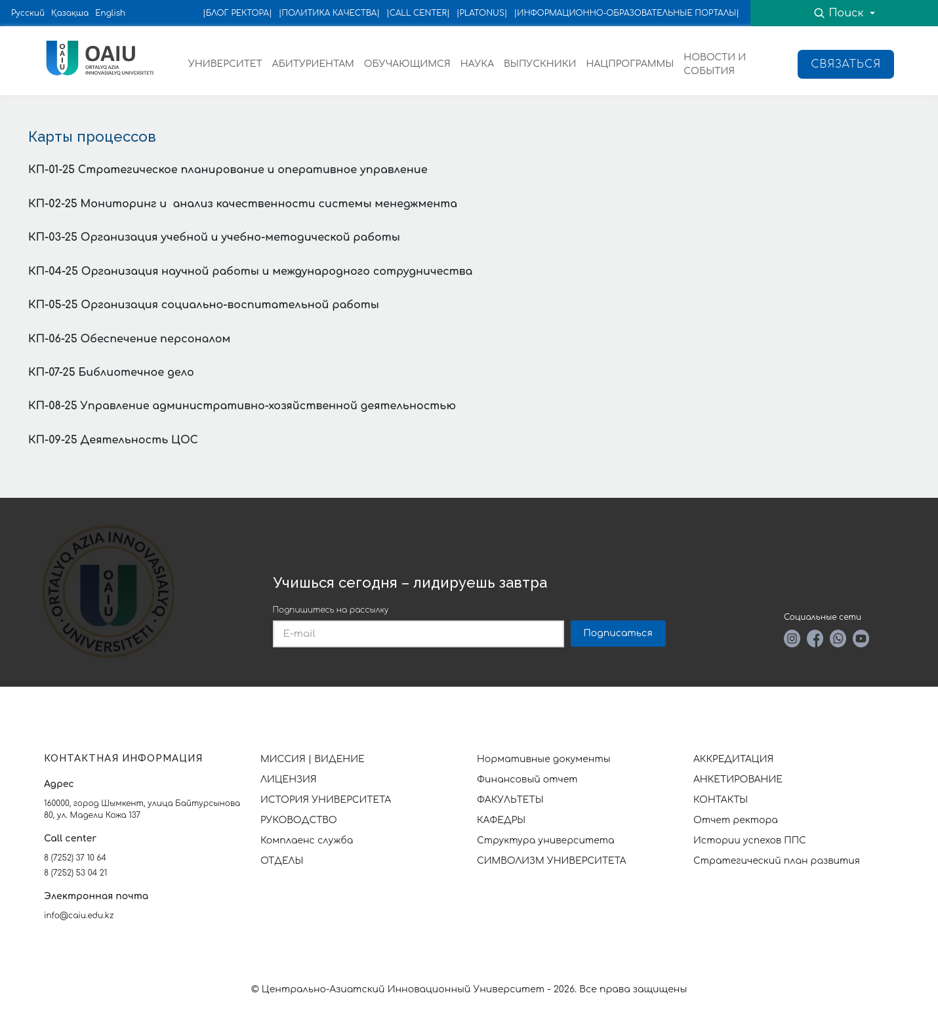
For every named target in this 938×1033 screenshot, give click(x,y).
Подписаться (618, 633)
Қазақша (70, 13)
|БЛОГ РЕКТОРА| (237, 13)
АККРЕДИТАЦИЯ (733, 759)
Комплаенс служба (306, 840)
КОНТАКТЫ (720, 800)
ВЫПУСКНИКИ (540, 64)
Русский (28, 13)
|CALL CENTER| (418, 13)
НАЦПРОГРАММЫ (630, 64)
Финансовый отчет (527, 779)
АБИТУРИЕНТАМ (313, 64)
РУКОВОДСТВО (298, 820)
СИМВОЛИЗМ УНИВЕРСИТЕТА (551, 861)
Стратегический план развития (778, 861)
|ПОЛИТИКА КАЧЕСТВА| (329, 13)
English (110, 13)
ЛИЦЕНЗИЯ (288, 779)
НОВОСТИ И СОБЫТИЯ (714, 64)
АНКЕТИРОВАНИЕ (738, 779)
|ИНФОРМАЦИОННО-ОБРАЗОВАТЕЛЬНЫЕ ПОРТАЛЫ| (626, 13)
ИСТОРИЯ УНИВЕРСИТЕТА (325, 800)
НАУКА (477, 64)
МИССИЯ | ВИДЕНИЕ (312, 759)
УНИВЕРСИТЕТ (225, 64)
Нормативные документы (544, 759)
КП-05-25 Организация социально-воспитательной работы (203, 305)
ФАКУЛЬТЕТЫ (510, 800)
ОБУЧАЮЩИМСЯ (407, 64)
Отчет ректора (735, 820)
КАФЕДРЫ (501, 820)
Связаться (846, 64)
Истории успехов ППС (749, 840)
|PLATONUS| (482, 13)
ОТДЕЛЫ (281, 861)
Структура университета (546, 840)
